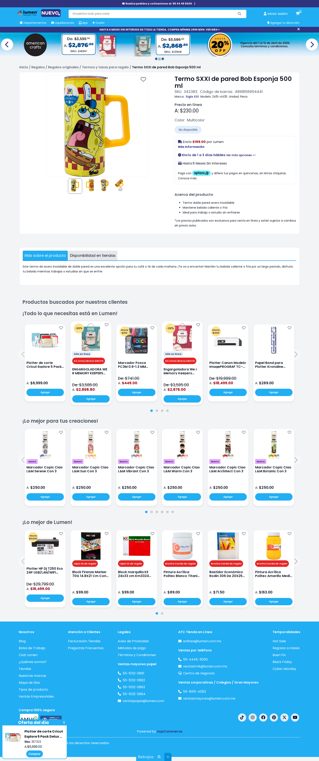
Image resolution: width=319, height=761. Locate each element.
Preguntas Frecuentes (86, 648)
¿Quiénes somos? (33, 662)
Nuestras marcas (32, 675)
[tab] (151, 410)
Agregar (45, 392)
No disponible (188, 129)
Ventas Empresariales (36, 696)
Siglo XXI (192, 97)
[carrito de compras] (297, 14)
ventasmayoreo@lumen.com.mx (209, 698)
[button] (23, 354)
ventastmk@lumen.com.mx (205, 666)
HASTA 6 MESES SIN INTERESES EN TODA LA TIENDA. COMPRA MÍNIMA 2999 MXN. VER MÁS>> (159, 29)
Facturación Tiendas (84, 641)
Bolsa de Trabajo (32, 648)
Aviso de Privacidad (133, 641)
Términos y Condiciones (137, 655)
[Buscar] (239, 13)
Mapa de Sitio (29, 682)
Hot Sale (279, 641)
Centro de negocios (199, 673)
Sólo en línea (82, 354)
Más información (191, 147)
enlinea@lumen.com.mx (202, 641)
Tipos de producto (33, 689)
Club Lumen (28, 655)
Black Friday (282, 662)
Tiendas (25, 668)
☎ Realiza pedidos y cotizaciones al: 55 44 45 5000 (157, 3)
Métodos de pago (132, 648)
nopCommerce (169, 731)
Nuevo (32, 461)
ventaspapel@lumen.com (143, 701)
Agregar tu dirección (283, 23)
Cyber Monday (284, 668)
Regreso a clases (286, 648)
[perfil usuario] (275, 14)
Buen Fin (279, 655)
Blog (22, 641)
